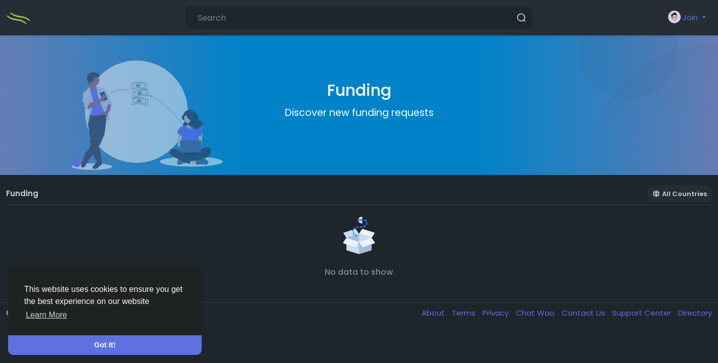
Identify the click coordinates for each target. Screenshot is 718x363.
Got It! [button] (104, 345)
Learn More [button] (46, 315)
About (434, 313)
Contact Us (584, 313)
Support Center (642, 313)
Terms (464, 313)
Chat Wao (536, 313)
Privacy (497, 313)
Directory (695, 313)
